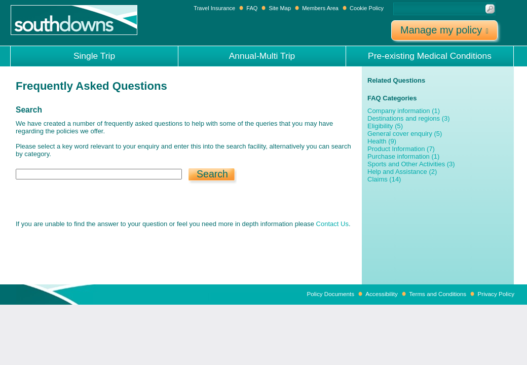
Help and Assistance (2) (402, 171)
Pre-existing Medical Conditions (430, 56)
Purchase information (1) (403, 156)
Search (212, 173)
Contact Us (332, 224)
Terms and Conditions (437, 293)
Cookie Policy (367, 8)
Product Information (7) (401, 149)
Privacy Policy (495, 293)
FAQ (251, 8)
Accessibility (381, 293)
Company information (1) (403, 111)
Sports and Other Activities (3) (411, 164)
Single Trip (94, 56)
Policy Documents (330, 293)
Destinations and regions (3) (408, 118)
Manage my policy (444, 29)
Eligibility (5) (385, 126)
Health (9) (381, 141)
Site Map (280, 8)
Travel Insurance (215, 8)
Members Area (320, 8)
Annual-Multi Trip (262, 56)
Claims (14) (384, 179)
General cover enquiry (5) (404, 133)
